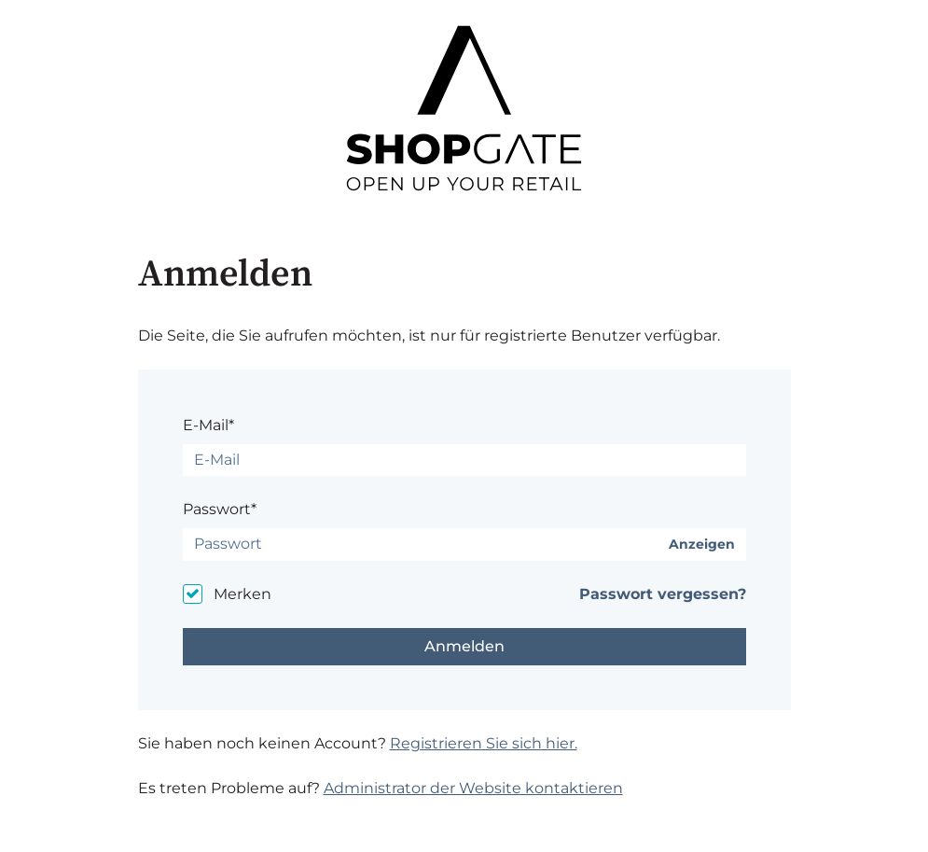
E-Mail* (208, 425)
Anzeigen (702, 544)
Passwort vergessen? (662, 594)
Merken (242, 594)
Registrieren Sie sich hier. (483, 743)
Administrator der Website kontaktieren (473, 788)
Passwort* (219, 509)
